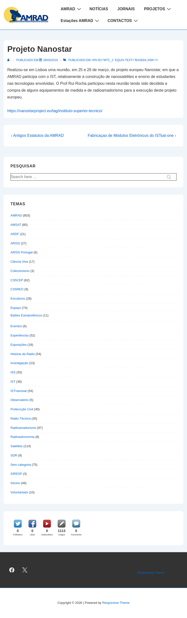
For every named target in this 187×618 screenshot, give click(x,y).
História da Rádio (22, 354)
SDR (13, 455)
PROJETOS (158, 8)
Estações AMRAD (80, 20)
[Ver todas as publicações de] (9, 60)
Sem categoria (20, 464)
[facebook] (12, 570)
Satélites (16, 446)
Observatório (19, 400)
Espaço (15, 308)
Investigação (19, 363)
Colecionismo (19, 271)
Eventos (16, 326)
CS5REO (16, 289)
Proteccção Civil (21, 409)
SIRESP (16, 474)
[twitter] (24, 570)
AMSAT (15, 225)
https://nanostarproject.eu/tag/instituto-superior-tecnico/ (54, 111)
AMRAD (71, 8)
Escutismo (17, 298)
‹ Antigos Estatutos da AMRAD (37, 135)
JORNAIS (126, 9)
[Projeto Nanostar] (50, 60)
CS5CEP (16, 280)
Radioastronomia (22, 437)
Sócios (15, 483)
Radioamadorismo (23, 428)
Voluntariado (19, 492)
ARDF (14, 234)
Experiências (19, 335)
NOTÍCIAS (99, 9)
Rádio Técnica (20, 418)
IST (12, 381)
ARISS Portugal (21, 252)
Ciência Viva (19, 261)
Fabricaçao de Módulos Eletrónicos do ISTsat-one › (132, 135)
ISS (13, 372)
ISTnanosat (18, 391)
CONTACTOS (123, 20)
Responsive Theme (151, 573)
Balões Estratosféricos (26, 315)
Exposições (18, 345)
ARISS (15, 243)
